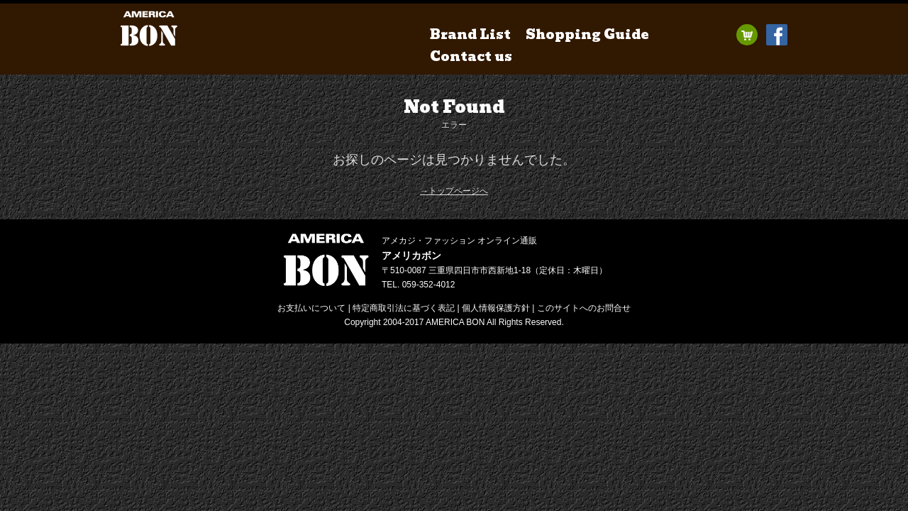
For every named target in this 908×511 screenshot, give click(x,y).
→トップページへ (454, 191)
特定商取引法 (404, 308)
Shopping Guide (587, 34)
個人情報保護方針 (496, 308)
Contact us (471, 56)
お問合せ (584, 308)
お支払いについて (311, 308)
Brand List (470, 34)
